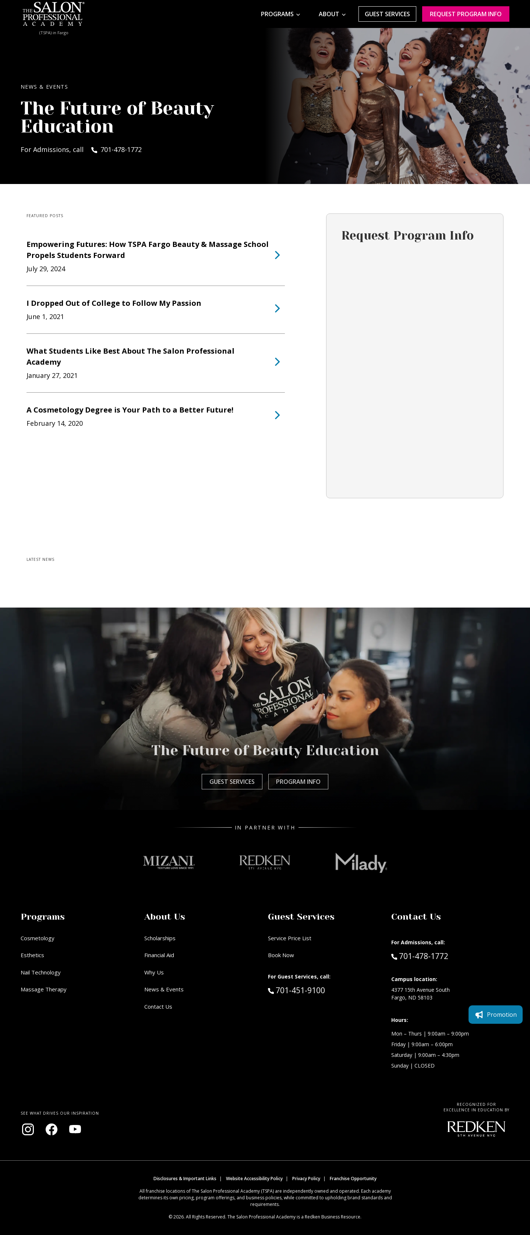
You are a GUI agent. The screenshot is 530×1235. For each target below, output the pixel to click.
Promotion (495, 671)
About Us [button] (164, 917)
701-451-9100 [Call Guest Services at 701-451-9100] (296, 989)
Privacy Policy (306, 1178)
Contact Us (158, 1006)
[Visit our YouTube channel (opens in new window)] (75, 1129)
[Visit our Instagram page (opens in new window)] (28, 1129)
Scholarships (160, 938)
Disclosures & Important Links (184, 1178)
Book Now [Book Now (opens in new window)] (281, 955)
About (329, 14)
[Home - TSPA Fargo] (54, 14)
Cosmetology (37, 938)
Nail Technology (41, 972)
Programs (277, 14)
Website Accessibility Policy (254, 1178)
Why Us (154, 972)
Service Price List (289, 938)
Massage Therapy (44, 989)
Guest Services (387, 14)
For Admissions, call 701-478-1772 (81, 149)
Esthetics (32, 955)
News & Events (164, 989)
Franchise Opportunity (353, 1178)
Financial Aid (159, 955)
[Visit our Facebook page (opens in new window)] (51, 1129)
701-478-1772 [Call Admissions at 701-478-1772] (419, 955)
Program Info (298, 782)
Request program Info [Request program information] (466, 14)
